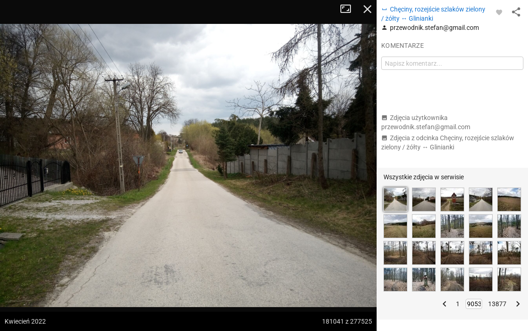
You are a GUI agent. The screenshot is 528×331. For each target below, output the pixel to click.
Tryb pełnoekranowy (349, 9)
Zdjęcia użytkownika (425, 122)
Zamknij (367, 9)
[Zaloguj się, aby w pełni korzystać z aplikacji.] (499, 12)
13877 (497, 304)
